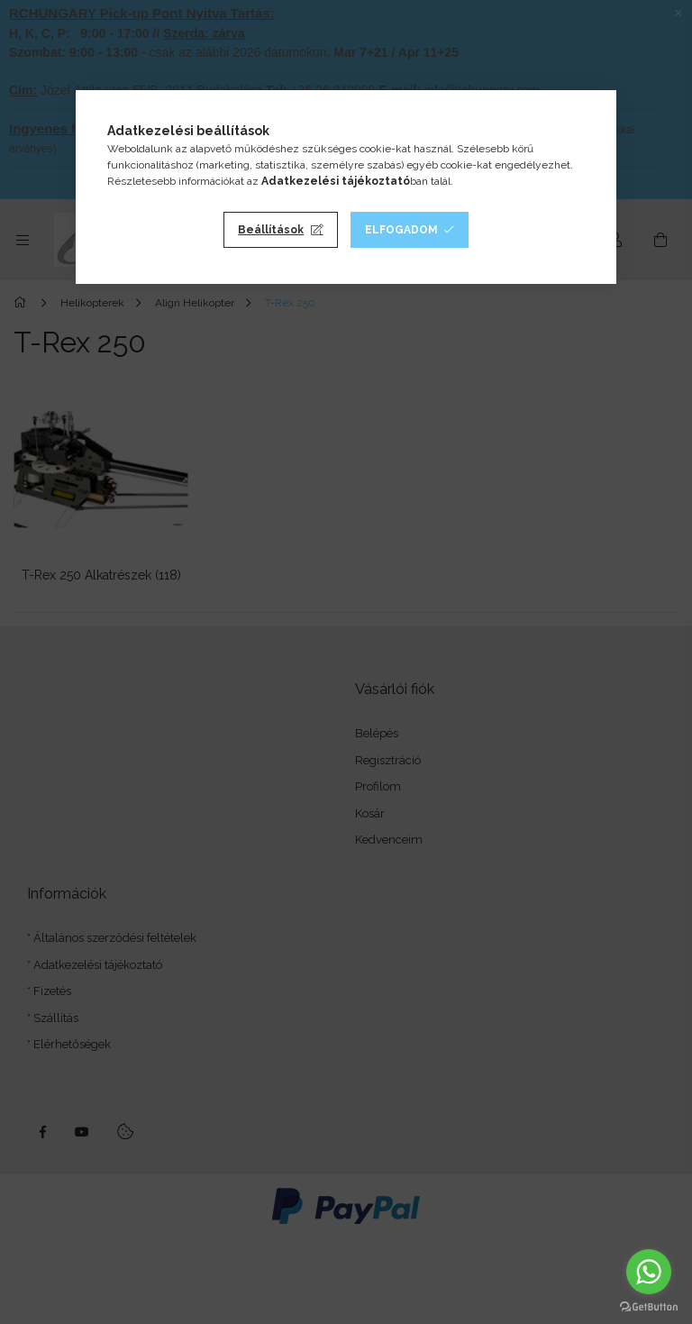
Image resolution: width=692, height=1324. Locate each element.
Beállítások (271, 230)
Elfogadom (401, 230)
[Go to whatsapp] (648, 1271)
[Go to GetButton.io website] (649, 1306)
